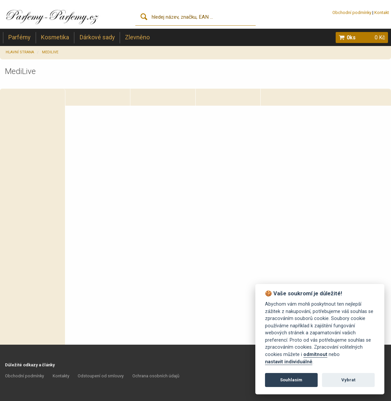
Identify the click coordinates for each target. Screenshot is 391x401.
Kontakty (61, 375)
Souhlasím (291, 379)
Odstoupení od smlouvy (101, 375)
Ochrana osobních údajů (155, 375)
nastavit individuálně (288, 362)
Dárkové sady (97, 37)
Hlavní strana (20, 52)
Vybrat (348, 379)
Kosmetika (55, 37)
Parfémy (19, 37)
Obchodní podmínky (351, 12)
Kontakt (381, 12)
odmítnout (315, 354)
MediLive (50, 52)
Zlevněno (137, 37)
